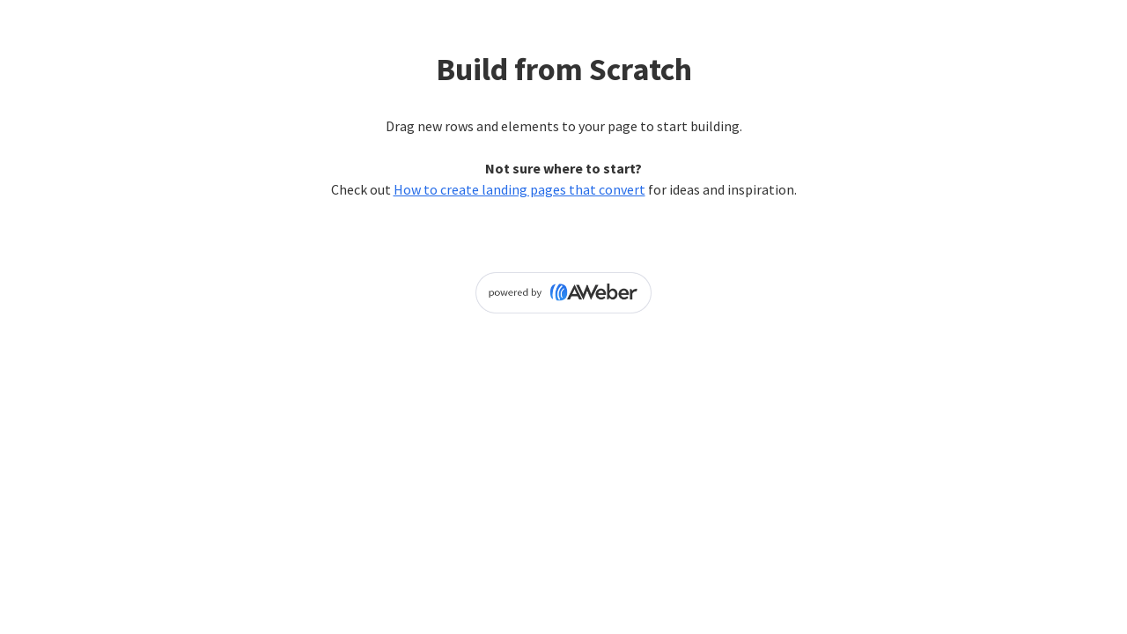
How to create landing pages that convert (519, 189)
